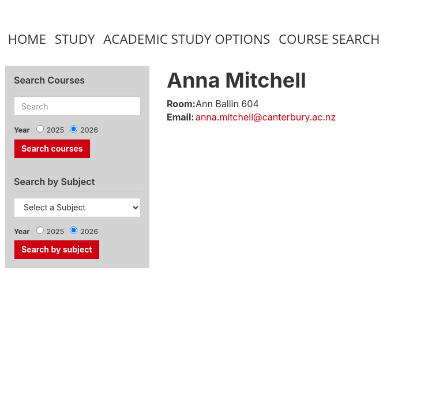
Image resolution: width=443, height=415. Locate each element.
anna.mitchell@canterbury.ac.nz (266, 117)
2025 (56, 130)
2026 (89, 130)
